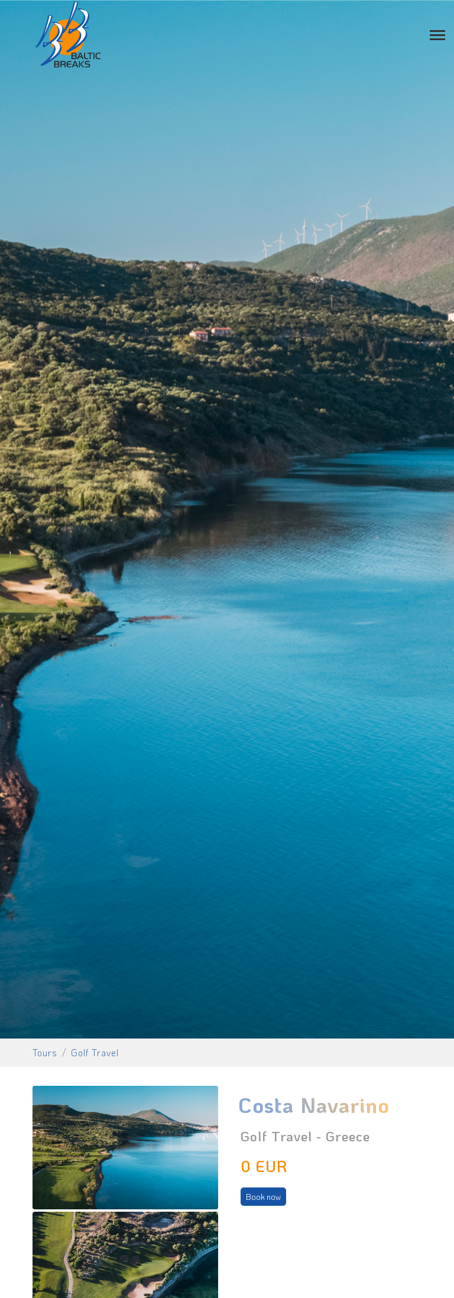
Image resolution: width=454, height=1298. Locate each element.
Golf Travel (95, 1052)
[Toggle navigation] (437, 34)
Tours (45, 1052)
